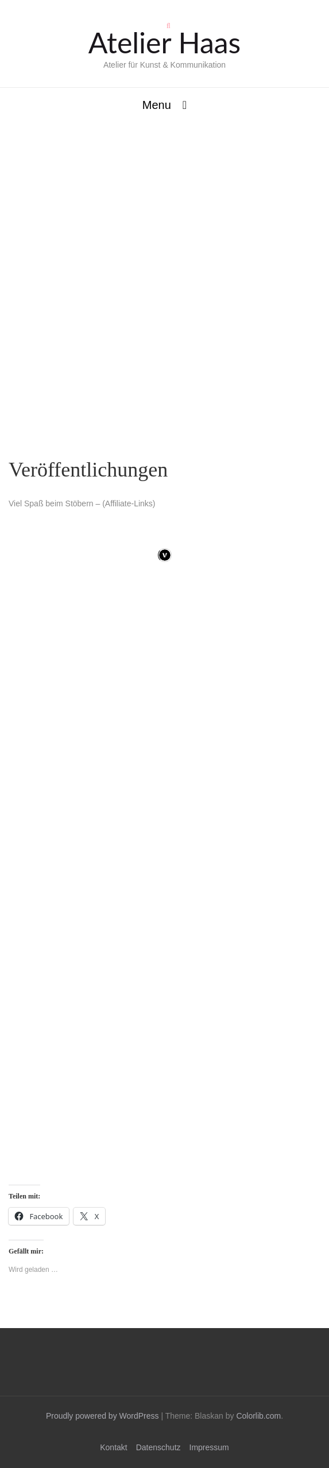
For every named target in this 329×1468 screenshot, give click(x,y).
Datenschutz (158, 1447)
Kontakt (113, 1447)
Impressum (209, 1447)
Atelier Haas (164, 42)
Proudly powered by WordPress (102, 1415)
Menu (156, 105)
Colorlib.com (258, 1415)
